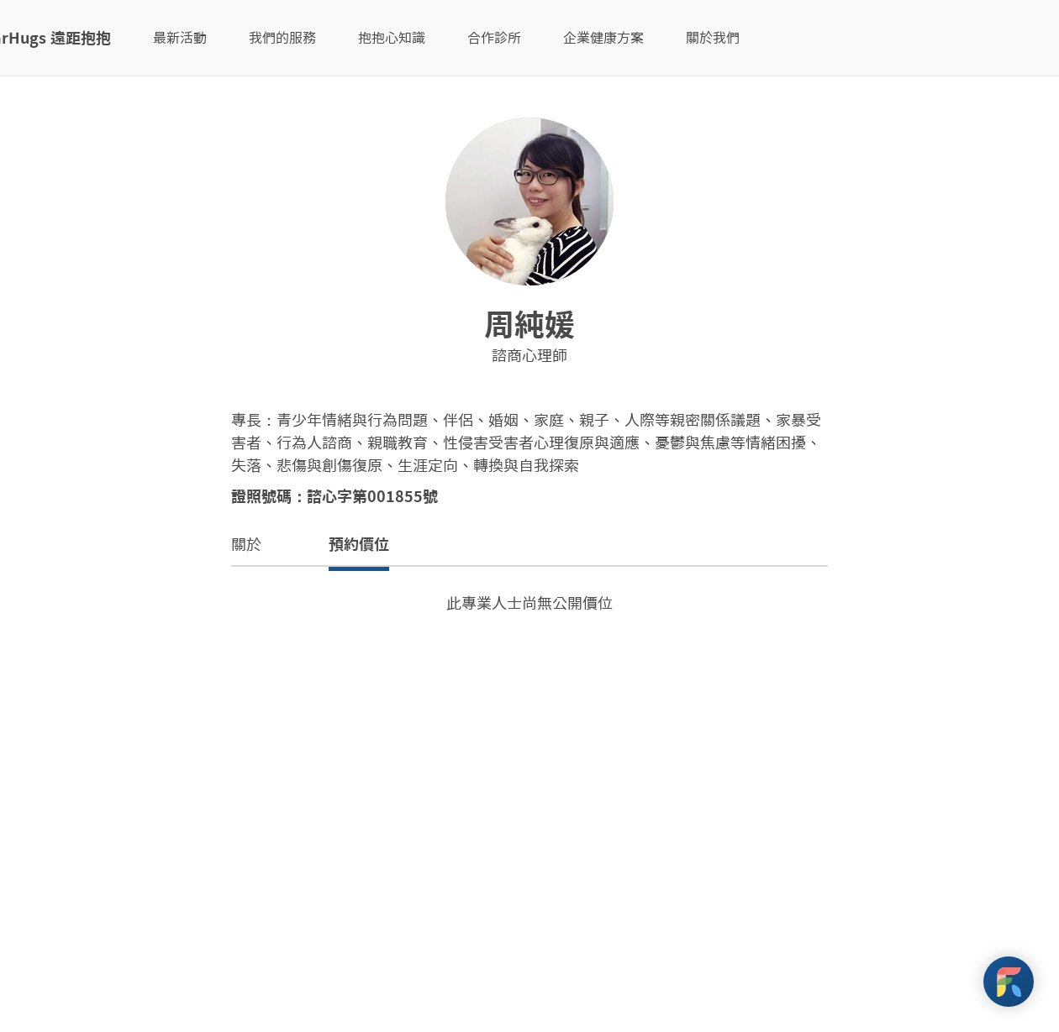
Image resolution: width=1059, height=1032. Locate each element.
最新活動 (180, 38)
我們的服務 (282, 38)
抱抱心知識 (391, 38)
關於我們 (713, 38)
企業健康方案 (603, 38)
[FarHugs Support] (1008, 981)
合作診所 (494, 38)
